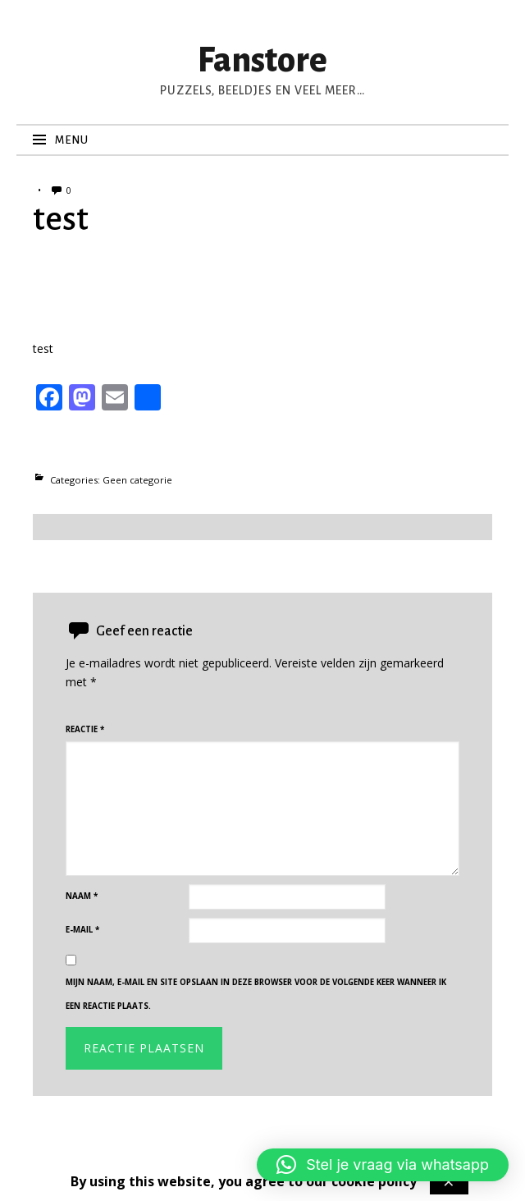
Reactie (85, 729)
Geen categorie (137, 480)
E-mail (82, 929)
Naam (82, 896)
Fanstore (262, 60)
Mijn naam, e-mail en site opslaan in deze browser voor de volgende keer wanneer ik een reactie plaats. (256, 994)
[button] (383, 1164)
